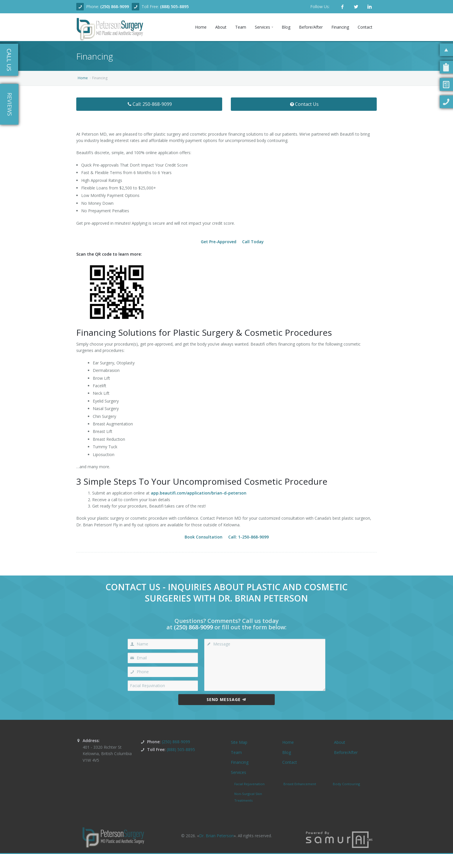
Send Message (226, 699)
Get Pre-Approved (218, 241)
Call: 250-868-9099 (149, 104)
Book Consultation (203, 537)
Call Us (9, 60)
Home (83, 77)
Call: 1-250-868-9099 (248, 537)
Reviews (10, 104)
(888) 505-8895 (174, 6)
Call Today (253, 241)
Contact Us (304, 104)
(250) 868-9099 (114, 6)
